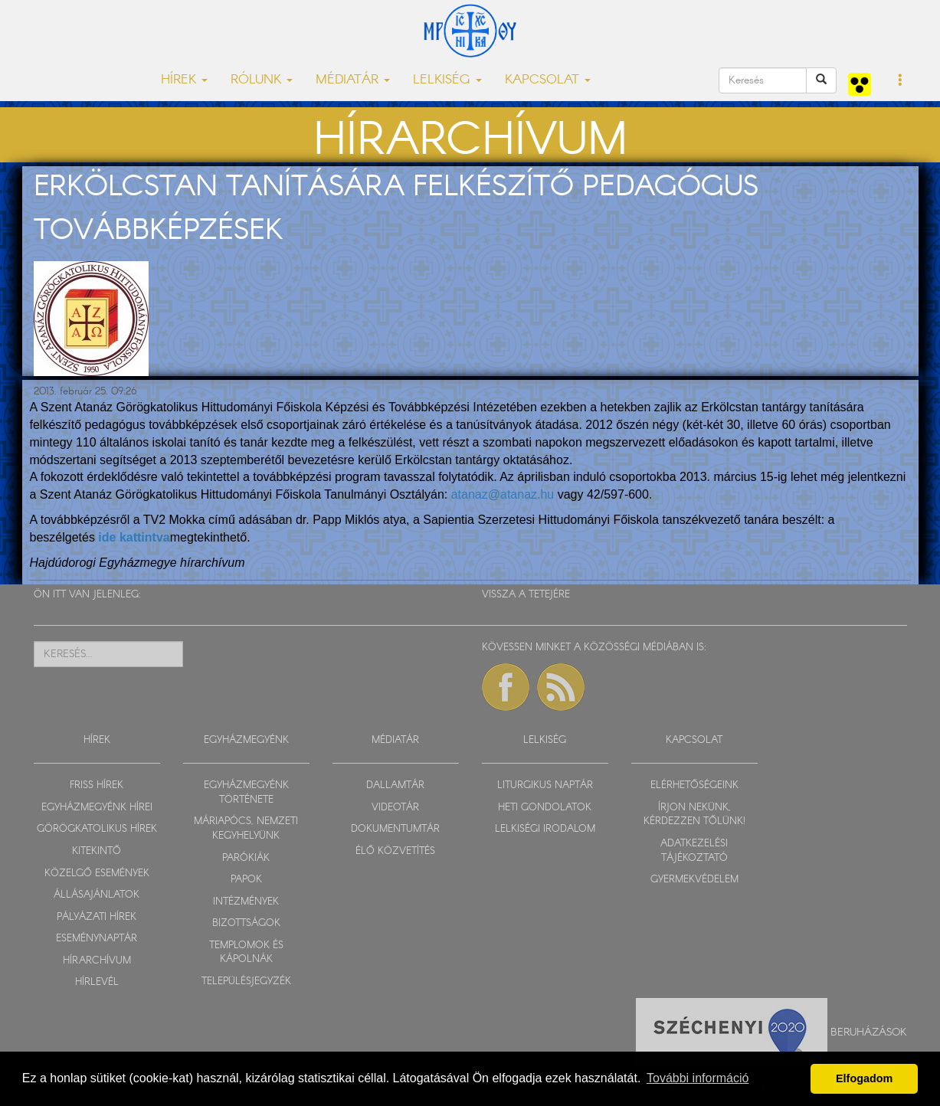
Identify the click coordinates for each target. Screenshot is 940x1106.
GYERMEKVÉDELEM (694, 879)
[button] (901, 81)
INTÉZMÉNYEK (246, 902)
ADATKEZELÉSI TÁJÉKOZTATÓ (694, 850)
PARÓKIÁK (246, 858)
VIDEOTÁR (395, 807)
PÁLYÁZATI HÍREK (96, 917)
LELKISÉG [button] (447, 80)
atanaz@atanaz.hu (503, 494)
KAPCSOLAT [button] (548, 80)
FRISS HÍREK (96, 785)
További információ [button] (697, 1078)
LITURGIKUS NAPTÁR (545, 785)
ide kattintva (133, 537)
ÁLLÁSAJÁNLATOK (96, 895)
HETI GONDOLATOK (544, 807)
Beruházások (868, 1031)
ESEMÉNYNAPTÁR (96, 938)
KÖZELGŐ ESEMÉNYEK (96, 873)
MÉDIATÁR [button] (353, 80)
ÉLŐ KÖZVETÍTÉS (395, 851)
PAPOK (246, 879)
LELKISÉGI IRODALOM (545, 829)
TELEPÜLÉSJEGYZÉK (246, 981)
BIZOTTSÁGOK (246, 923)
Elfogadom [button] (864, 1078)
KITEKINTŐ (96, 851)
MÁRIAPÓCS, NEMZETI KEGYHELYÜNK (246, 828)
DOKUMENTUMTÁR (395, 829)
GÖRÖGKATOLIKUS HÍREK (97, 829)
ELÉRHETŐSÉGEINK (694, 785)
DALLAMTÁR (395, 785)
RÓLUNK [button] (262, 80)
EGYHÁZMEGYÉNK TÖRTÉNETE (246, 792)
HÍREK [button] (184, 80)
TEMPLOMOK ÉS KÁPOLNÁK (246, 952)
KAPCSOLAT (694, 740)
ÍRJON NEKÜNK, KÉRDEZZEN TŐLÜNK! (694, 815)
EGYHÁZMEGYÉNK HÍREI (96, 807)
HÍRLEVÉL (97, 982)
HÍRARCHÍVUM (97, 961)
